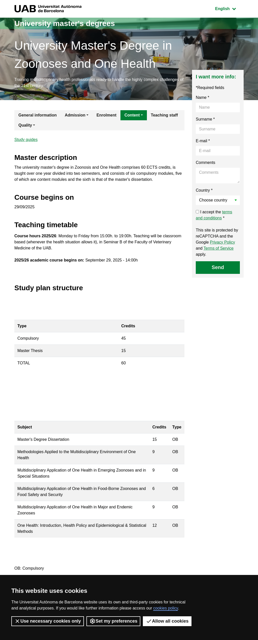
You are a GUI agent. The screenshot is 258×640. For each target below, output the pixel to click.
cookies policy (165, 608)
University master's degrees (64, 23)
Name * (202, 97)
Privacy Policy (222, 242)
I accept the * (214, 215)
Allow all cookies (167, 621)
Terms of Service (219, 248)
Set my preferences (113, 621)
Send (218, 267)
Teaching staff (164, 115)
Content (132, 115)
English (229, 8)
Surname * (205, 119)
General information (37, 115)
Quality (25, 125)
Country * (204, 190)
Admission (75, 115)
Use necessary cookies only (47, 621)
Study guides (26, 139)
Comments (205, 162)
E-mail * (203, 141)
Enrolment (106, 115)
